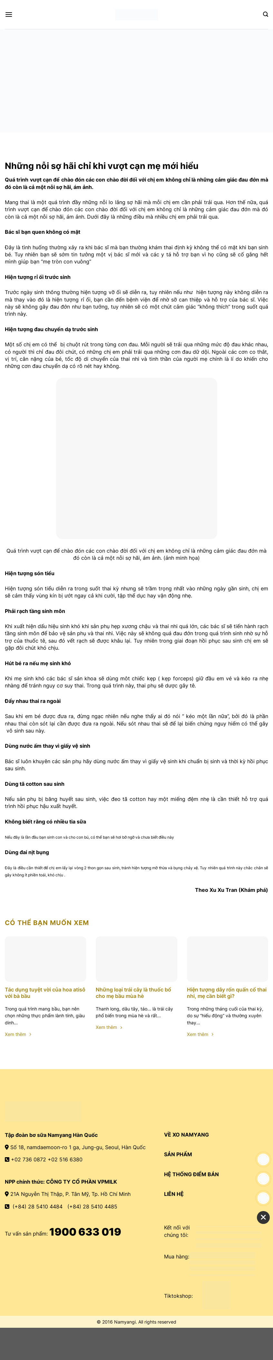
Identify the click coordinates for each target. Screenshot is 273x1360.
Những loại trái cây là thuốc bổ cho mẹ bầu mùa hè (133, 993)
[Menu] (9, 14)
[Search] (265, 14)
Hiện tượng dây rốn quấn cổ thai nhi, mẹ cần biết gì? (227, 993)
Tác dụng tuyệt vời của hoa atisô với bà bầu (45, 993)
